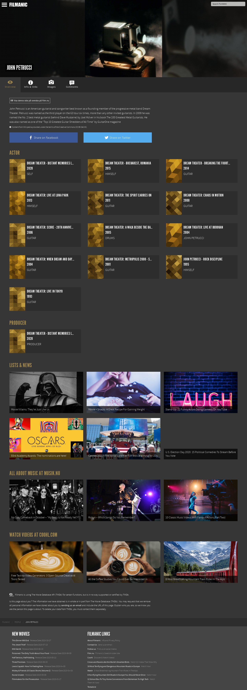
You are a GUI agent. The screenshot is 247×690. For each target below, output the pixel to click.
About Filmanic (94, 637)
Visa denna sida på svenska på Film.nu (30, 100)
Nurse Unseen (18, 672)
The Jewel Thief (19, 641)
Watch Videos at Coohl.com (33, 532)
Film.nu (90, 650)
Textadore (91, 684)
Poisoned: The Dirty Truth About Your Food (30, 650)
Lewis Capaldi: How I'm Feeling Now (27, 663)
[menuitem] (6, 619)
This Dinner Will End (20, 637)
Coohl (90, 654)
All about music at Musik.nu (34, 471)
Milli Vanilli (16, 646)
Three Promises (18, 659)
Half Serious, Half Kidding (23, 654)
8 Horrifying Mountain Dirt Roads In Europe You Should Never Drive (116, 672)
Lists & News (20, 365)
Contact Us (92, 641)
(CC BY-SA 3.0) (81, 127)
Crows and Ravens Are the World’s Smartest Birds (108, 659)
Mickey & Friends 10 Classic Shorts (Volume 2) (31, 667)
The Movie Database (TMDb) (104, 598)
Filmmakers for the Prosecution (25, 676)
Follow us (91, 646)
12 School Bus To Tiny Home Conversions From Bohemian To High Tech (118, 676)
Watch (90, 667)
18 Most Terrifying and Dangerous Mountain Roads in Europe (113, 663)
